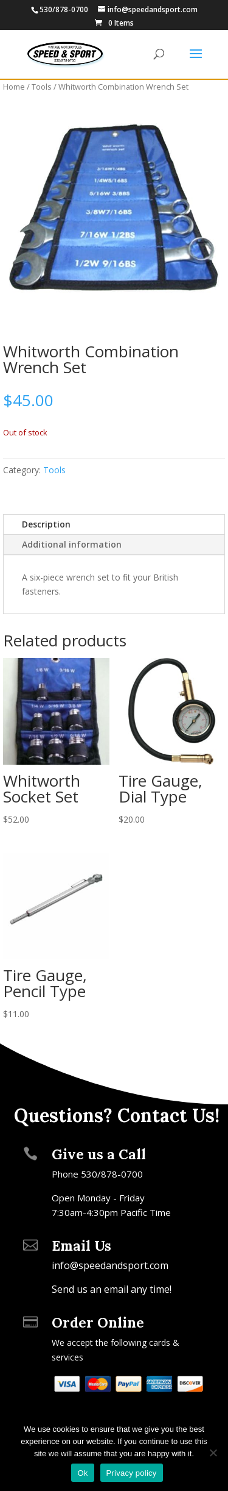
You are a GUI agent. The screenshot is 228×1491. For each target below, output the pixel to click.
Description (46, 524)
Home (14, 86)
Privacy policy (131, 1473)
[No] (213, 1452)
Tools (42, 86)
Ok (82, 1473)
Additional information (72, 544)
